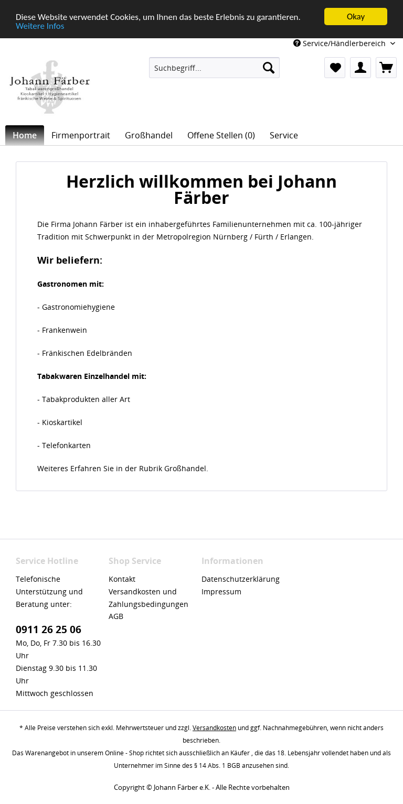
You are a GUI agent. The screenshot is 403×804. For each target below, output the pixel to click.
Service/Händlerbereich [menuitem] (340, 43)
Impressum (221, 591)
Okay (356, 16)
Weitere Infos (40, 25)
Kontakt (122, 579)
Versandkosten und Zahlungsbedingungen (148, 597)
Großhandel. (186, 468)
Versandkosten (214, 727)
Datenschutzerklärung (241, 579)
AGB (116, 616)
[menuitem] (214, 67)
